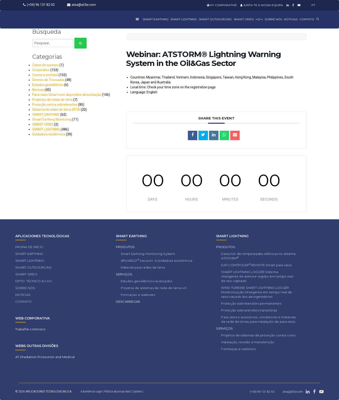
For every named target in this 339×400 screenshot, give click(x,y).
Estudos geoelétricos (47, 85)
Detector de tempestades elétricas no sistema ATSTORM (258, 256)
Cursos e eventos (45, 75)
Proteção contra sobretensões (54, 104)
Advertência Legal (91, 391)
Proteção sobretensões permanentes (251, 303)
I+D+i (259, 19)
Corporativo (41, 70)
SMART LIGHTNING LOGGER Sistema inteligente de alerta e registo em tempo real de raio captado (257, 276)
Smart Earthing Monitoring (52, 119)
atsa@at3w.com (81, 5)
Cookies (137, 391)
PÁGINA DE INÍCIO (29, 247)
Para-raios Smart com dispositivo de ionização (66, 95)
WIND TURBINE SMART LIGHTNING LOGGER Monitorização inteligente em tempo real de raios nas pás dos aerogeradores (256, 292)
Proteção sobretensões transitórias (249, 310)
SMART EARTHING (156, 19)
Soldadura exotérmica (48, 134)
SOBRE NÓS (273, 19)
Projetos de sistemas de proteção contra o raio (258, 335)
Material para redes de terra (143, 267)
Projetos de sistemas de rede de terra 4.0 (154, 288)
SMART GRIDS (244, 19)
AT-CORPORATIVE (222, 5)
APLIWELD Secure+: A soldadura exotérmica (157, 260)
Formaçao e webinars (138, 295)
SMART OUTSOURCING (215, 19)
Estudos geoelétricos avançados (147, 281)
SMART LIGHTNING (183, 19)
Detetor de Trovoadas (48, 80)
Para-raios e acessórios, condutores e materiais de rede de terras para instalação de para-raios (258, 319)
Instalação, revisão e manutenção (247, 342)
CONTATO (306, 19)
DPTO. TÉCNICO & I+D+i (33, 281)
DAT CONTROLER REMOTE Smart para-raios (256, 265)
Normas (38, 90)
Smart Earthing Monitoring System (148, 254)
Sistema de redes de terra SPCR (56, 109)
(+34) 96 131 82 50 (39, 5)
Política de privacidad (117, 391)
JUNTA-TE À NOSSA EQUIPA (261, 5)
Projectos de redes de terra (52, 100)
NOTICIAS (291, 19)
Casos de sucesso (45, 65)
